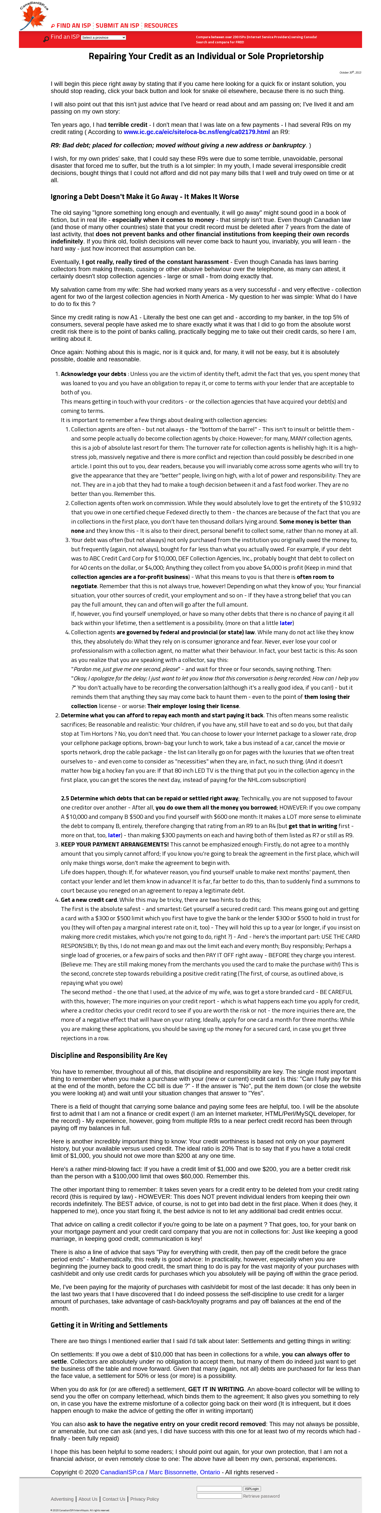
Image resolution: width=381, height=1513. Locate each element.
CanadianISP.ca (122, 1472)
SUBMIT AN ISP (118, 25)
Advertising (62, 1499)
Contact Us (114, 1499)
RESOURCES (161, 25)
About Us (88, 1499)
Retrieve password (261, 1495)
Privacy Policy (144, 1499)
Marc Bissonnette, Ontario (184, 1472)
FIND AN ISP (74, 25)
